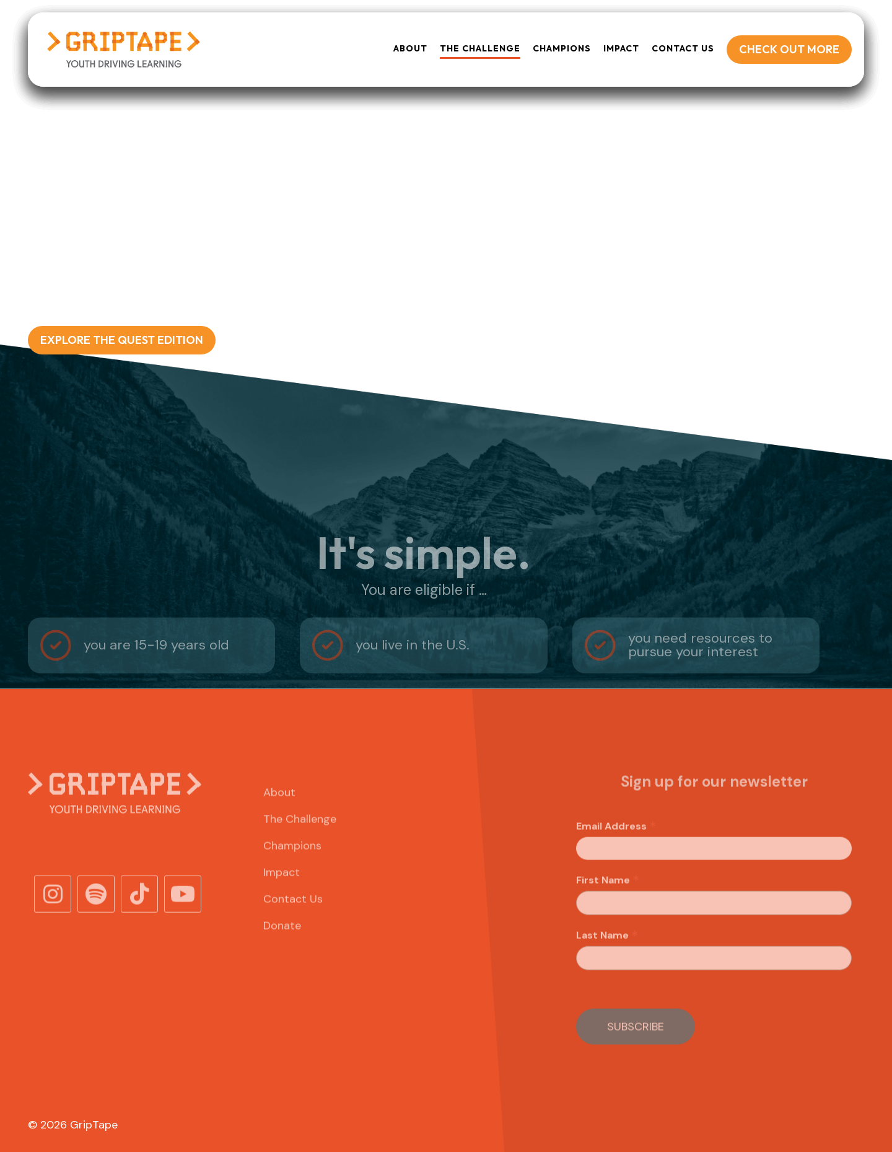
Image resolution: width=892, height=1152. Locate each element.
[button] (480, 49)
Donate (282, 945)
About (410, 48)
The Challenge (299, 838)
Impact (621, 48)
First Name (608, 899)
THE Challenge (480, 48)
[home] (123, 49)
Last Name (607, 955)
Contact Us (683, 48)
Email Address (616, 846)
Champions (562, 48)
